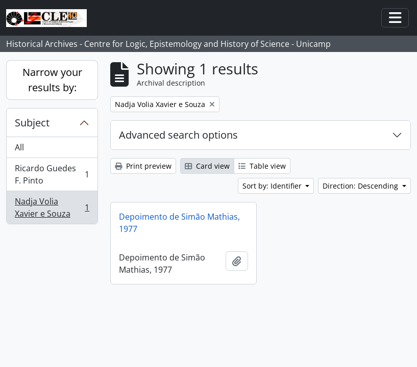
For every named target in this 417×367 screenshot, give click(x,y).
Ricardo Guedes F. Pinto (51, 174)
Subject (32, 122)
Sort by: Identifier (273, 186)
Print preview (143, 166)
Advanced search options (178, 135)
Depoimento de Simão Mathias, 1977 (179, 222)
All (19, 147)
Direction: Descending (361, 186)
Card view (207, 166)
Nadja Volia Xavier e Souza (51, 207)
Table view (262, 166)
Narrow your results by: (52, 79)
